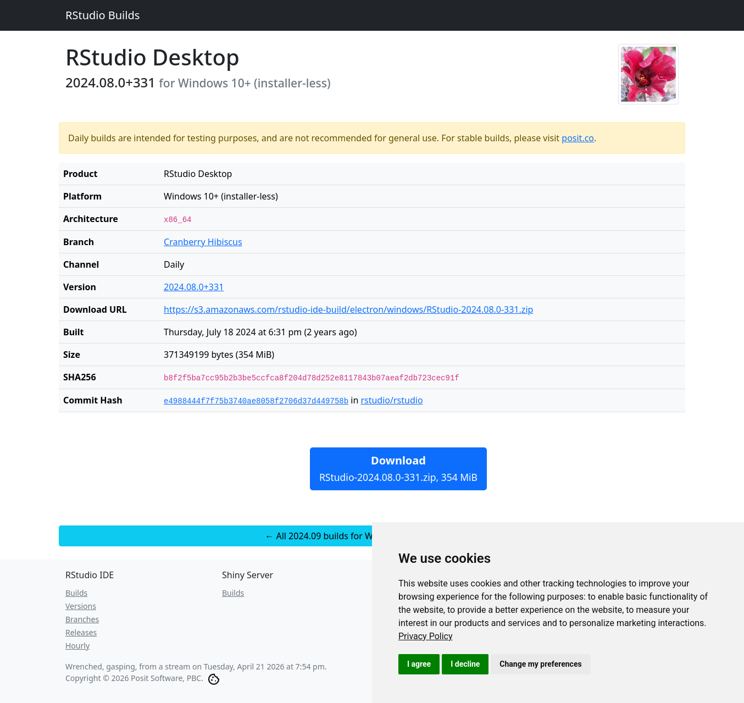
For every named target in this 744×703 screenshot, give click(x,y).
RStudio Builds (102, 15)
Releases (81, 632)
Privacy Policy (425, 636)
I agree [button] (419, 664)
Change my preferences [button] (540, 664)
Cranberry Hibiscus (203, 242)
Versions (80, 606)
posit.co (578, 138)
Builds (76, 593)
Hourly (77, 645)
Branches (82, 619)
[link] (425, 636)
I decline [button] (465, 664)
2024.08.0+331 (194, 287)
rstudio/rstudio (391, 400)
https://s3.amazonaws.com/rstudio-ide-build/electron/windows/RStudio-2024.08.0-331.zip (348, 309)
